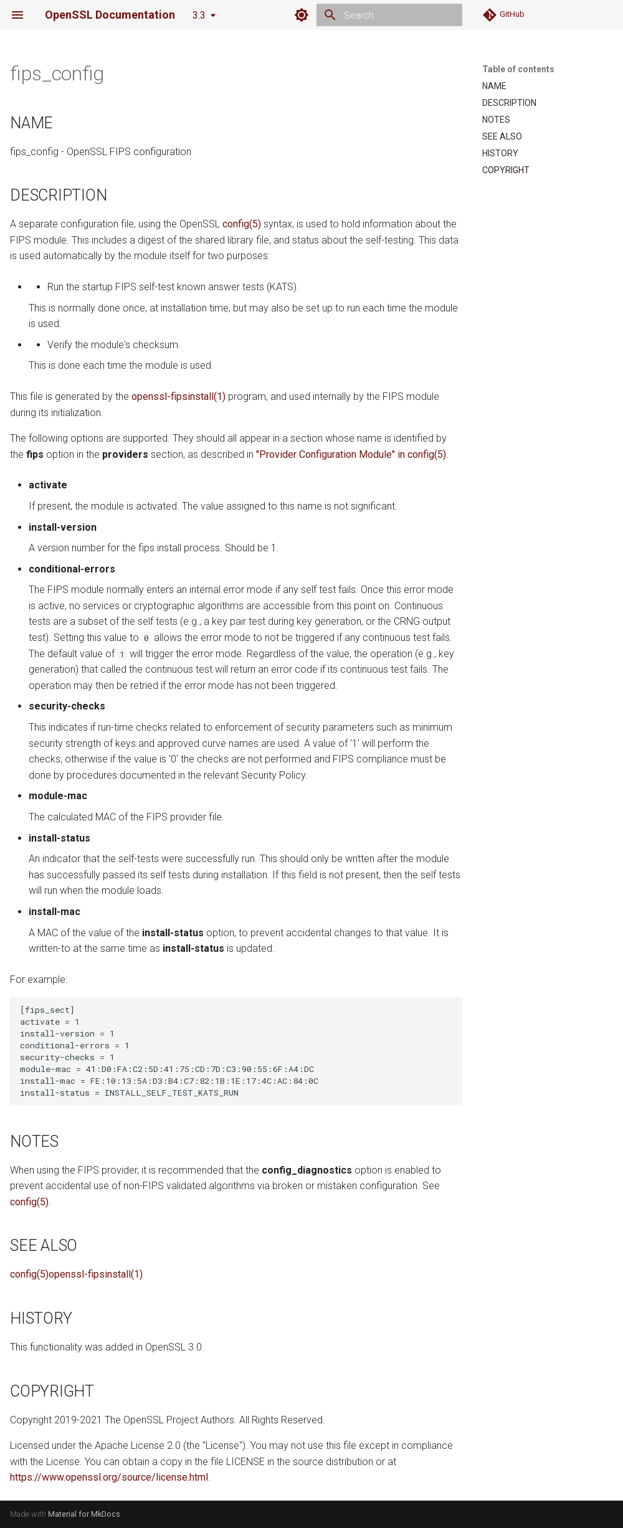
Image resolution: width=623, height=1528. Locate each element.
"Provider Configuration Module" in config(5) (351, 454)
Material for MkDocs (84, 1514)
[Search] (389, 15)
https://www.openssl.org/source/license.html (109, 1477)
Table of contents (518, 69)
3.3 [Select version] (199, 15)
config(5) (241, 224)
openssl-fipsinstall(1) (178, 396)
